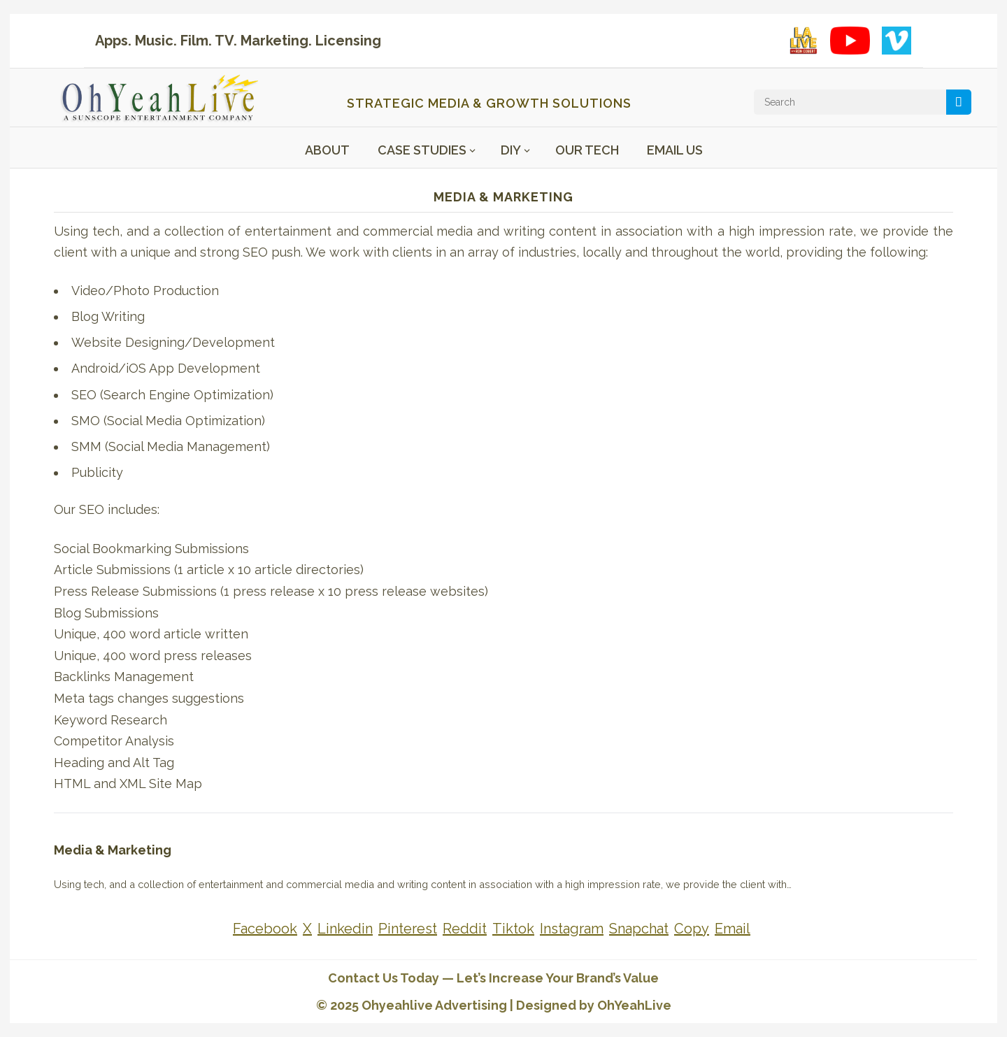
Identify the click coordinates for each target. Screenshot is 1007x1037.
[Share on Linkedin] (345, 929)
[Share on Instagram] (572, 929)
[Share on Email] (732, 929)
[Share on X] (307, 929)
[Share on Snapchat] (639, 929)
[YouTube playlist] (850, 40)
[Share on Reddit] (465, 929)
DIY (511, 150)
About (327, 150)
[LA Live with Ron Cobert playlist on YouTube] (803, 40)
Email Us (675, 150)
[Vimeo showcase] (896, 40)
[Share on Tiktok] (513, 929)
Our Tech (587, 150)
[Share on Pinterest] (407, 929)
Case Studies (422, 150)
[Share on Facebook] (265, 929)
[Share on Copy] (691, 929)
